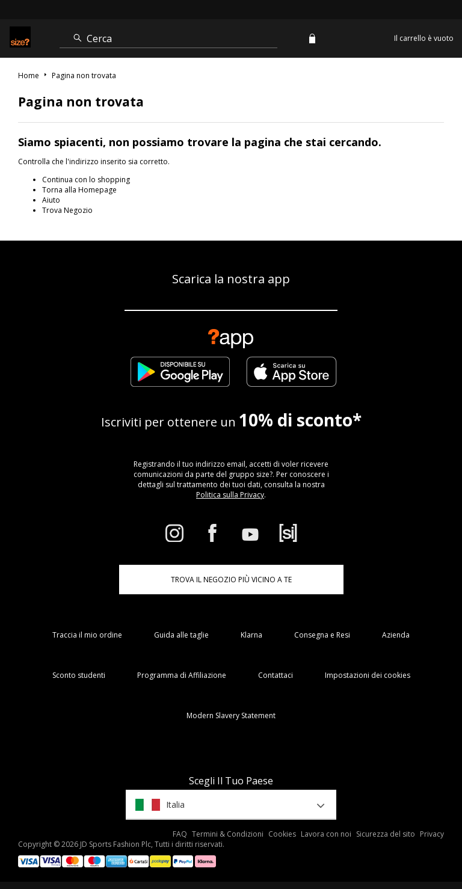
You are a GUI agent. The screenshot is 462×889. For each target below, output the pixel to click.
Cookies (282, 834)
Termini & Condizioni (227, 834)
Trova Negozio (67, 210)
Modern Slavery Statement (231, 715)
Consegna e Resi (322, 635)
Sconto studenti (78, 675)
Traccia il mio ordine (87, 635)
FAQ (180, 834)
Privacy (432, 834)
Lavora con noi (326, 834)
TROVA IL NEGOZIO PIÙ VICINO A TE (231, 579)
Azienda (396, 635)
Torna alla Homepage (79, 190)
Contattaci (275, 675)
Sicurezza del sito (385, 834)
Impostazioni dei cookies (367, 675)
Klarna (251, 635)
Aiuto (51, 200)
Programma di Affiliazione (181, 675)
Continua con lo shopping (86, 179)
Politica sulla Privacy (230, 495)
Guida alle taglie (181, 635)
